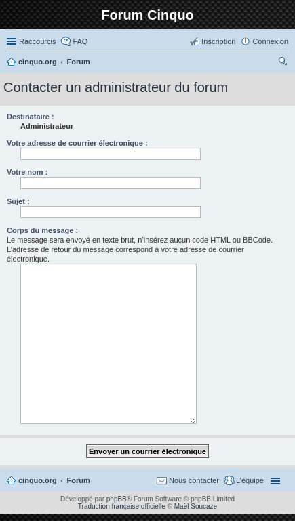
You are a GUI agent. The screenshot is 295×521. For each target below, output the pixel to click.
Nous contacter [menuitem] (194, 480)
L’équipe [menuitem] (250, 480)
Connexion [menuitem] (270, 41)
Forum (78, 480)
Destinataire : (30, 116)
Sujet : (18, 201)
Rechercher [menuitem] (282, 63)
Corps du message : (42, 230)
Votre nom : (27, 172)
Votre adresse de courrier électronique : (77, 143)
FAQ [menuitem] (80, 41)
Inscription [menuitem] (218, 41)
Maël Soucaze (195, 506)
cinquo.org (37, 480)
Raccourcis (37, 41)
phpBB (116, 499)
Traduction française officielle (121, 506)
